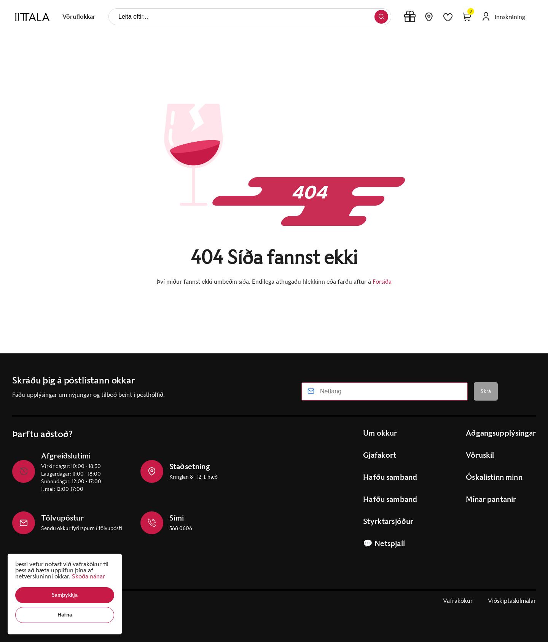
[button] (64, 595)
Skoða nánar (88, 576)
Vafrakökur (458, 600)
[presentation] (79, 16)
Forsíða (382, 281)
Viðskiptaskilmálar (512, 600)
